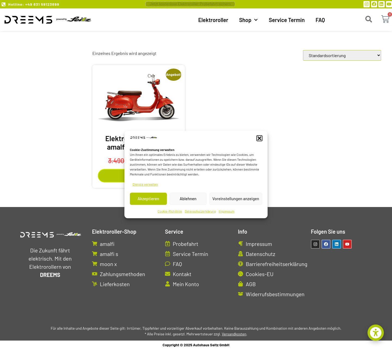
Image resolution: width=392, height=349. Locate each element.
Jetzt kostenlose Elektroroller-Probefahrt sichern (190, 3)
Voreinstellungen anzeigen (235, 198)
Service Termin (287, 20)
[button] (259, 138)
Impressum (226, 211)
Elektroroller (213, 20)
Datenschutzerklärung (200, 211)
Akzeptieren (148, 198)
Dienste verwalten (145, 184)
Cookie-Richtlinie (170, 211)
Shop (248, 19)
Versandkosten (234, 334)
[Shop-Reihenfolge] (342, 55)
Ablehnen (188, 198)
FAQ (320, 20)
